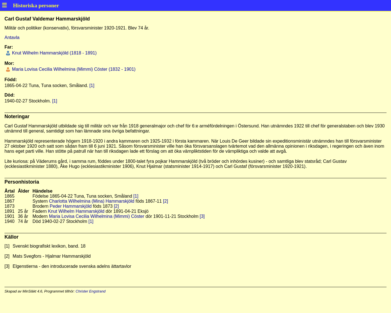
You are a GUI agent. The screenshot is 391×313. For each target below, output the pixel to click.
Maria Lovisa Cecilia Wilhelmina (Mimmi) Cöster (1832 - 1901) (73, 69)
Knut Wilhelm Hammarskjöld (76, 211)
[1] (91, 85)
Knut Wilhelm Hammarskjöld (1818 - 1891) (54, 53)
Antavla (11, 37)
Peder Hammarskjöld (71, 206)
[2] (165, 201)
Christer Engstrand (91, 291)
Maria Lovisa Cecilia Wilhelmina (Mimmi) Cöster (96, 216)
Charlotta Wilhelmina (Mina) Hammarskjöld (91, 201)
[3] (202, 216)
